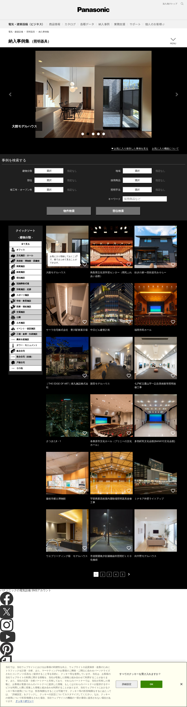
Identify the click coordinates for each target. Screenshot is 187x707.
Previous (10, 94)
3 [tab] (93, 134)
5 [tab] (104, 134)
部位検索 (118, 211)
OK (151, 684)
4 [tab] (99, 134)
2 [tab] (88, 134)
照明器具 (31, 31)
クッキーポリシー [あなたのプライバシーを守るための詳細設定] (25, 701)
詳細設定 (126, 684)
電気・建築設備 (15, 31)
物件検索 (69, 211)
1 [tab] (83, 134)
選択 (49, 170)
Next (176, 94)
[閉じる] (181, 684)
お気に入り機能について (165, 148)
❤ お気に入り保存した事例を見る (129, 148)
